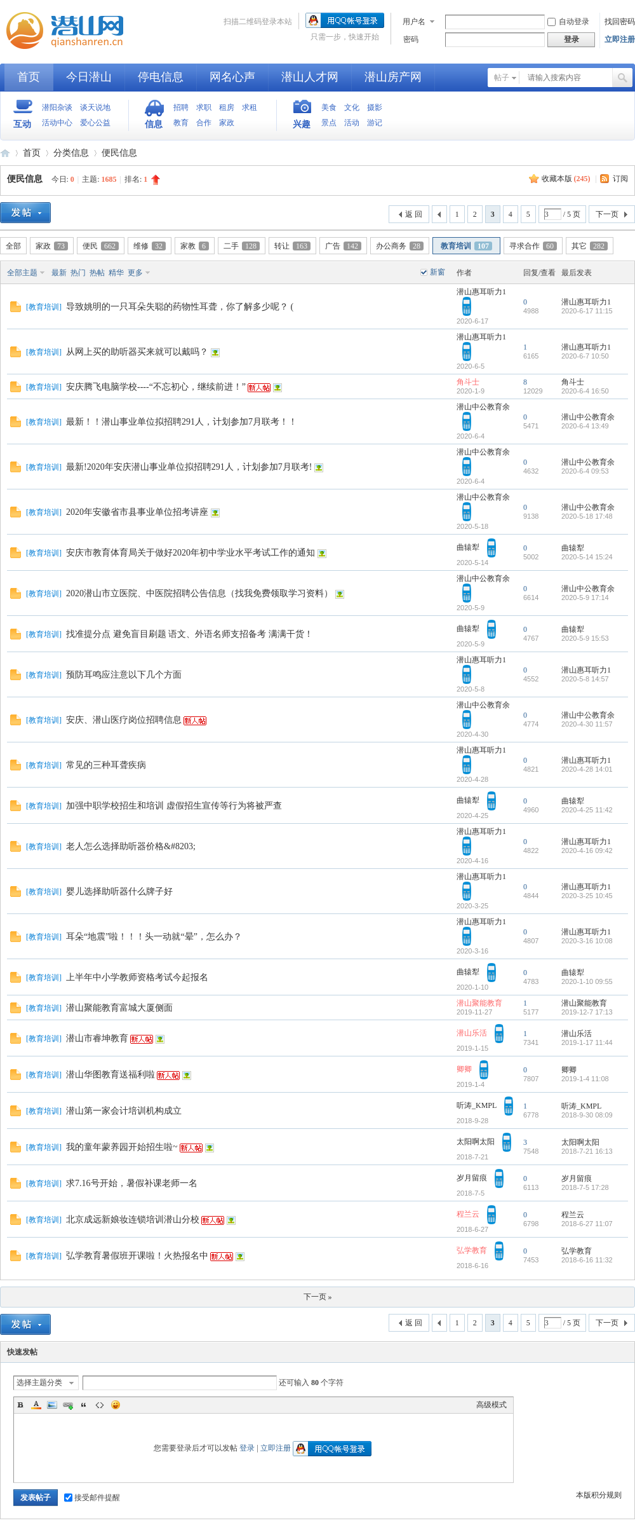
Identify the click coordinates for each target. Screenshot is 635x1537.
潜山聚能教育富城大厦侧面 (119, 1008)
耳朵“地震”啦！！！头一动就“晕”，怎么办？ (154, 936)
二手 (242, 246)
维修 (149, 246)
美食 (329, 107)
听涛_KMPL (477, 1105)
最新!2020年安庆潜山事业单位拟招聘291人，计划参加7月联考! (189, 467)
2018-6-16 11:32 (587, 1260)
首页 (28, 77)
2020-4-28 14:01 (587, 769)
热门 (78, 272)
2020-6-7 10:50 (585, 356)
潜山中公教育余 (483, 406)
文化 (351, 107)
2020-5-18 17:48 (587, 516)
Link (68, 1404)
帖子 (501, 77)
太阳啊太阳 (476, 1141)
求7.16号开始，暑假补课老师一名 (131, 1183)
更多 (135, 272)
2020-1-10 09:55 (587, 981)
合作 (203, 122)
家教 (194, 246)
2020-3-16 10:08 (587, 941)
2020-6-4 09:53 (585, 471)
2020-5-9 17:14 (585, 597)
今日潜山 (89, 77)
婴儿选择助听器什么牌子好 (119, 891)
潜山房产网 (393, 77)
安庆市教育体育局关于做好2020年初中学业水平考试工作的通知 (190, 552)
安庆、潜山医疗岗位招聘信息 (124, 720)
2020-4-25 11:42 (587, 810)
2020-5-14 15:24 (587, 557)
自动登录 (568, 21)
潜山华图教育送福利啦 (110, 1074)
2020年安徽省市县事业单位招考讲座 (137, 512)
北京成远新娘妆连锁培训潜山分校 (132, 1219)
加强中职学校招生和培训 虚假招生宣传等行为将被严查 (174, 805)
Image (52, 1404)
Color (36, 1404)
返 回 (413, 214)
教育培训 (466, 246)
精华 (116, 272)
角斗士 (468, 382)
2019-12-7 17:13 (587, 1012)
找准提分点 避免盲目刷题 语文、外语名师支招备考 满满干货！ (189, 634)
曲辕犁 (468, 547)
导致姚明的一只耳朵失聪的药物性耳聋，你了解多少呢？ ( (179, 306)
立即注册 (620, 39)
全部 (13, 246)
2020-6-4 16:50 (585, 391)
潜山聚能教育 (479, 1003)
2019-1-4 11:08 (585, 1079)
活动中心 (57, 122)
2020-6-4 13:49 (585, 426)
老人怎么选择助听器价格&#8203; (131, 846)
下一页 (607, 214)
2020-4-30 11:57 (587, 724)
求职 (203, 107)
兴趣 (302, 124)
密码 (410, 39)
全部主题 (22, 272)
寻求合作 (533, 246)
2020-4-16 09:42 (587, 850)
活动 (351, 122)
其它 (590, 246)
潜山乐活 (472, 1032)
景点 (329, 122)
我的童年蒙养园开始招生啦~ (122, 1147)
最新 (59, 272)
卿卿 (464, 1069)
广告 (343, 246)
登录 (247, 1448)
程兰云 (468, 1214)
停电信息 (161, 77)
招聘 (181, 107)
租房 (226, 107)
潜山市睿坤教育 (97, 1038)
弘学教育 (472, 1250)
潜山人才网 (309, 77)
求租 (249, 107)
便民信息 (119, 153)
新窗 (437, 272)
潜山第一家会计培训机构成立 (124, 1111)
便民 (101, 246)
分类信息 (71, 153)
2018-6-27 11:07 (587, 1223)
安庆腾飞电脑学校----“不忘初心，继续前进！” (156, 387)
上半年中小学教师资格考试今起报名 (137, 977)
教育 (181, 122)
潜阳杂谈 (57, 107)
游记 (374, 122)
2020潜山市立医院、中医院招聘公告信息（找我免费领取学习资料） (199, 593)
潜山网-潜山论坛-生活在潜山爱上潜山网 (70, 30)
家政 (226, 122)
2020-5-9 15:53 (585, 638)
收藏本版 (566, 178)
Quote (83, 1404)
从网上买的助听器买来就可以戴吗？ (137, 352)
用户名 (414, 21)
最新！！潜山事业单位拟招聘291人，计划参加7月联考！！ (181, 422)
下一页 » (318, 1296)
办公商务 (400, 246)
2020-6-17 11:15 (587, 311)
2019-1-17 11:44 (587, 1042)
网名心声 (232, 77)
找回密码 (620, 21)
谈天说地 (95, 107)
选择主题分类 (39, 1382)
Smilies (115, 1404)
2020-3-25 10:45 (587, 895)
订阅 (620, 178)
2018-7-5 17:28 (585, 1187)
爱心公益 (95, 122)
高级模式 (491, 1404)
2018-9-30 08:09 (587, 1115)
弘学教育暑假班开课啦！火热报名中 (137, 1255)
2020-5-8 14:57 (585, 679)
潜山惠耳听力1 (481, 291)
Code (99, 1404)
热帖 (97, 272)
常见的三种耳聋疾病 (106, 765)
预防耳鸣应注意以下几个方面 (124, 675)
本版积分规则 (599, 1495)
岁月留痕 (472, 1177)
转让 (292, 246)
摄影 (374, 107)
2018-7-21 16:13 (587, 1151)
